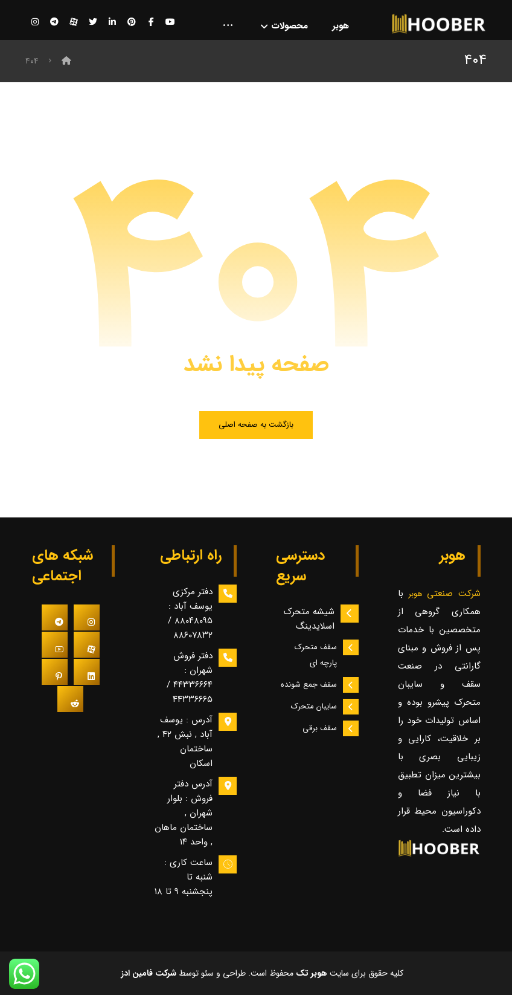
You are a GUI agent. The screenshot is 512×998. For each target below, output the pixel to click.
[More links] (228, 27)
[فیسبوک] (150, 22)
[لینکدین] (112, 22)
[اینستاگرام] (35, 22)
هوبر (417, 596)
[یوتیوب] (170, 22)
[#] (87, 620)
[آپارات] (73, 22)
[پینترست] (131, 22)
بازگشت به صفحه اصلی (256, 427)
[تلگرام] (54, 22)
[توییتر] (93, 22)
